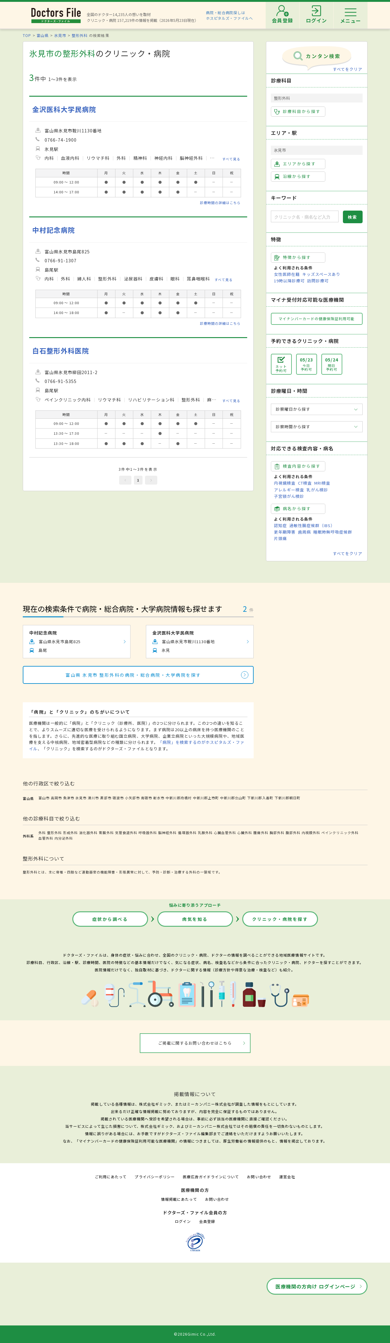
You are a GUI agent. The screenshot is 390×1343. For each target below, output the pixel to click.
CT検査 (305, 483)
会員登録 (207, 1221)
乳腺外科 (205, 832)
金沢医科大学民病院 (64, 109)
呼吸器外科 (148, 832)
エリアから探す (295, 164)
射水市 (158, 797)
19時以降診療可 (289, 281)
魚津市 (68, 797)
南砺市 (146, 797)
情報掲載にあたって (179, 1199)
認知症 (280, 525)
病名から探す (292, 509)
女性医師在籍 (287, 274)
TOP (27, 35)
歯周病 (304, 532)
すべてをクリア (347, 69)
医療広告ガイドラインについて (211, 1176)
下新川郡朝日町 (287, 797)
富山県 (43, 35)
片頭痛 (280, 538)
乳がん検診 (317, 490)
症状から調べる (110, 919)
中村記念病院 (53, 230)
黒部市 (105, 797)
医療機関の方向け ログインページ (315, 1286)
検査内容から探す (297, 466)
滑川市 (93, 797)
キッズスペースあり (321, 274)
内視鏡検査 (285, 483)
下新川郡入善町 (260, 797)
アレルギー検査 (289, 490)
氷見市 (60, 35)
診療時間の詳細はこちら (220, 202)
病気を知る (195, 919)
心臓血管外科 (225, 832)
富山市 (44, 797)
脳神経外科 (167, 832)
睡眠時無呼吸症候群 (332, 532)
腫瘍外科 (260, 832)
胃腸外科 (106, 832)
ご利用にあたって (111, 1176)
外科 (42, 832)
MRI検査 (322, 483)
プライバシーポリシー (155, 1176)
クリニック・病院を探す (280, 919)
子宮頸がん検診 (289, 496)
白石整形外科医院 (60, 350)
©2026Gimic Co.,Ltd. (195, 1334)
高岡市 (56, 797)
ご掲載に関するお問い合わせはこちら (195, 1043)
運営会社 (287, 1176)
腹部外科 (293, 832)
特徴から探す (292, 257)
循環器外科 (187, 832)
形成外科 (70, 832)
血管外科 (45, 838)
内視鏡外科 (311, 832)
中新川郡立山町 (233, 797)
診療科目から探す (297, 111)
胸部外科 (277, 832)
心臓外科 (244, 832)
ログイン (183, 1221)
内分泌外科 (63, 838)
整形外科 (80, 35)
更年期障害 (285, 532)
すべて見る (231, 158)
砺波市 (118, 797)
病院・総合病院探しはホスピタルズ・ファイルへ (229, 15)
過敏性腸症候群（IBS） (312, 525)
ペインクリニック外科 (339, 832)
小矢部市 (132, 797)
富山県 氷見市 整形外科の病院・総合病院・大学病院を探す (133, 675)
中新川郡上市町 (206, 797)
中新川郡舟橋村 (178, 797)
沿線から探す (292, 176)
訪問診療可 (318, 281)
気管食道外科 (126, 832)
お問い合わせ (259, 1176)
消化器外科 (88, 832)
